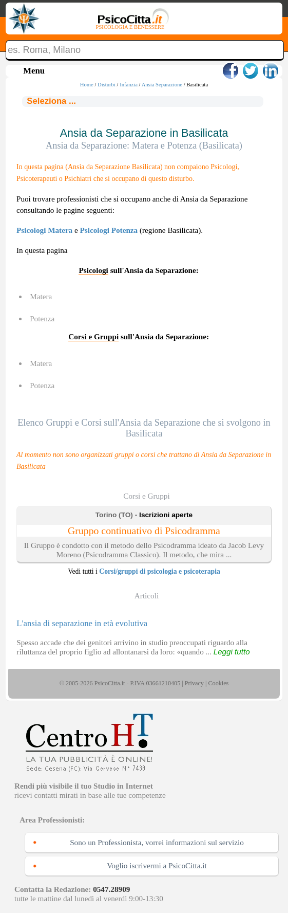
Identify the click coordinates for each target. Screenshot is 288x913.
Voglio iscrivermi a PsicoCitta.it (157, 865)
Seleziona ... (51, 101)
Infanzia (129, 84)
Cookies (218, 683)
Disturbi (107, 84)
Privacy (194, 683)
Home (86, 84)
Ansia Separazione (162, 84)
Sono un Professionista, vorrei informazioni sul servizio (157, 842)
